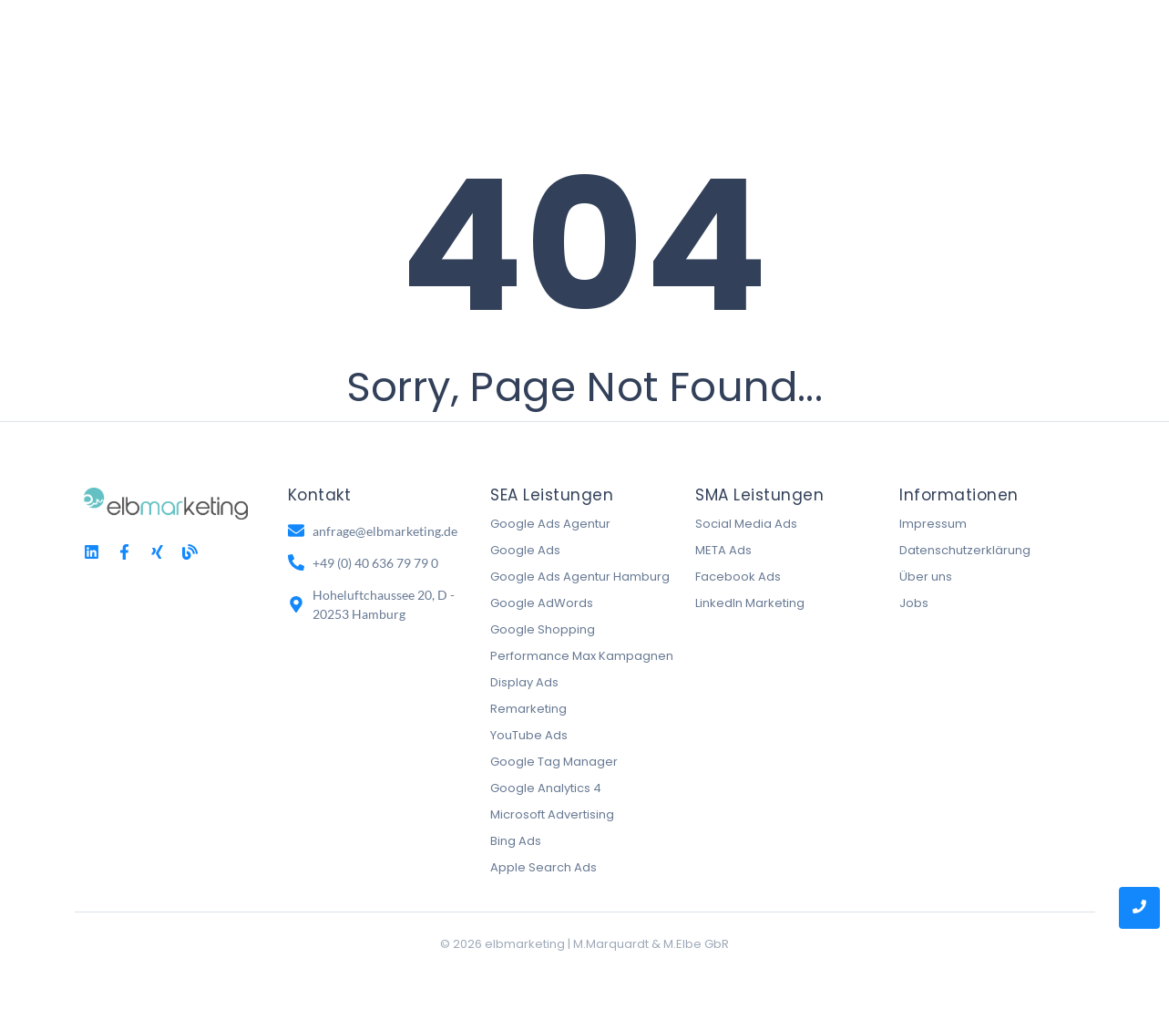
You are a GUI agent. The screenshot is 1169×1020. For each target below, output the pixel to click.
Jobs (913, 603)
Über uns (925, 576)
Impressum (933, 523)
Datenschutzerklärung (965, 550)
